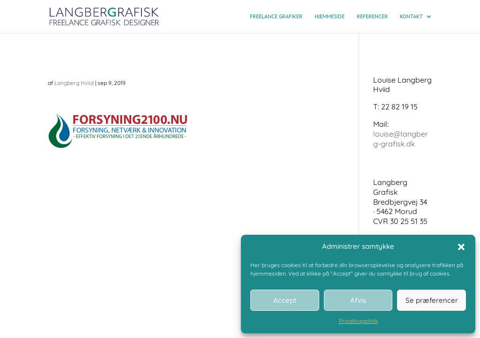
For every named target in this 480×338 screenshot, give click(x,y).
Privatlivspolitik (358, 320)
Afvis (358, 300)
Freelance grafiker (276, 16)
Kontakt (411, 16)
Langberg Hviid (74, 82)
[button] (461, 247)
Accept (284, 300)
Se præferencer (431, 300)
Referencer (372, 16)
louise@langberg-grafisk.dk (400, 138)
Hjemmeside (330, 16)
